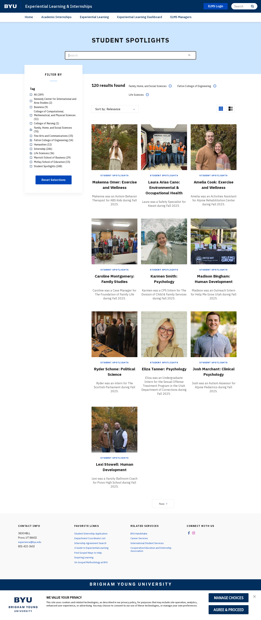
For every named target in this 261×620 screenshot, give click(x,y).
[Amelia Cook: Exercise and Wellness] (214, 146)
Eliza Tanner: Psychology (164, 380)
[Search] (244, 6)
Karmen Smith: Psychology (164, 282)
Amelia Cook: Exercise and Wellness (213, 187)
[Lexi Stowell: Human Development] (114, 444)
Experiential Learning (94, 17)
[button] (255, 597)
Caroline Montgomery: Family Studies (114, 285)
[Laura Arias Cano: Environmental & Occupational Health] (164, 146)
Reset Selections (54, 180)
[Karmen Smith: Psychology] (164, 245)
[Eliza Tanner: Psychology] (164, 343)
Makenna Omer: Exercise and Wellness (114, 187)
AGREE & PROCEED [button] (228, 609)
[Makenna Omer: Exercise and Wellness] (114, 146)
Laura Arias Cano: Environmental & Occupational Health (164, 187)
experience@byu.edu (30, 556)
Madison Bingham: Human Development (213, 282)
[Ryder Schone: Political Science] (114, 343)
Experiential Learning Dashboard (139, 17)
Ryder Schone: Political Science (114, 380)
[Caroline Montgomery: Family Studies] (114, 245)
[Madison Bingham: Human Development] (214, 245)
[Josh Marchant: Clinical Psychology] (214, 343)
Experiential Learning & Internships (61, 6)
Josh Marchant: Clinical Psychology (213, 380)
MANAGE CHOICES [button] (229, 597)
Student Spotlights (114, 175)
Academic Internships (56, 17)
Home (29, 17)
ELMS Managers (181, 17)
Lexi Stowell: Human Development (114, 481)
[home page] (10, 6)
